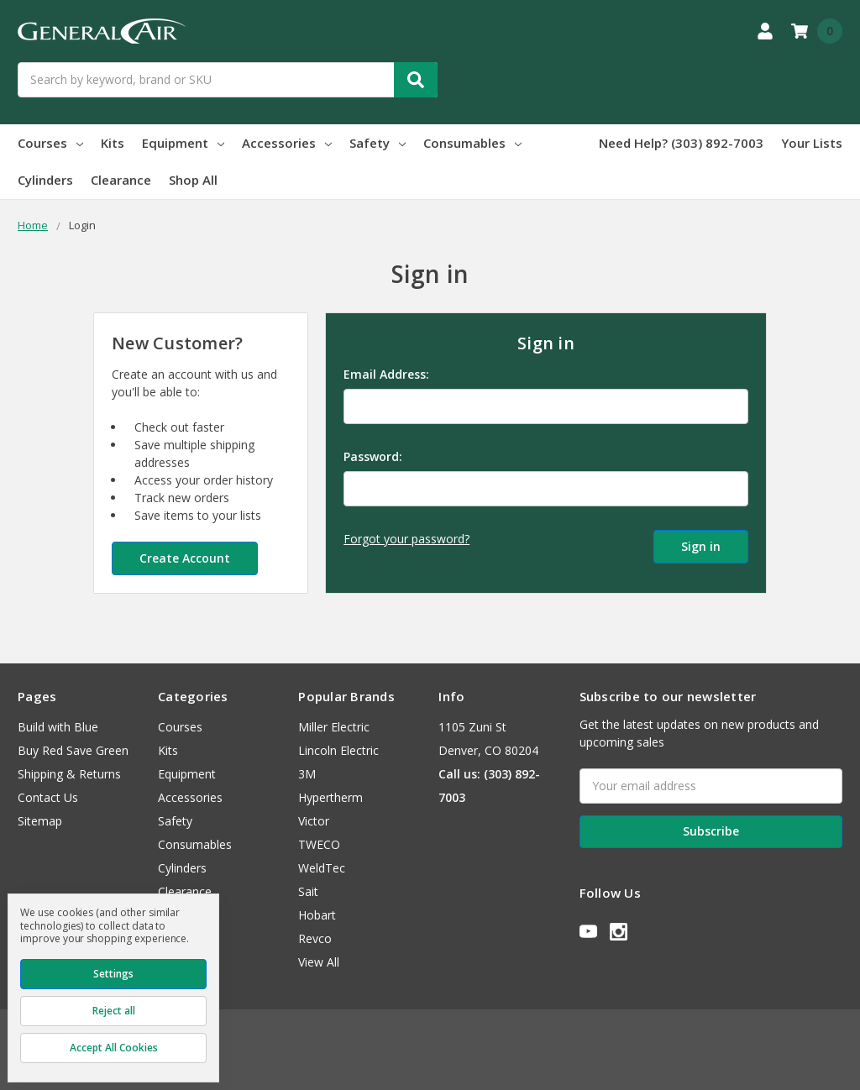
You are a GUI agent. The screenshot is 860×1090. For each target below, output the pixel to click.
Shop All (193, 179)
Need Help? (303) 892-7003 (681, 142)
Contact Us (48, 797)
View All (318, 962)
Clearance (121, 179)
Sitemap (40, 821)
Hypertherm (330, 797)
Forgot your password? (406, 539)
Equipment (183, 142)
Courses (50, 142)
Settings (113, 974)
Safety (377, 142)
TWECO (319, 844)
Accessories (287, 142)
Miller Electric (334, 727)
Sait (308, 891)
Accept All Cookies (114, 1047)
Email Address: (386, 374)
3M (307, 774)
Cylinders (45, 179)
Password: (372, 456)
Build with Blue (58, 727)
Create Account (184, 558)
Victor (313, 821)
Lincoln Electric (338, 750)
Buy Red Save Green (73, 750)
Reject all (113, 1011)
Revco (315, 938)
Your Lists (811, 142)
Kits (112, 142)
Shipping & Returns (69, 774)
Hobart (317, 915)
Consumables (472, 142)
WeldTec (321, 868)
